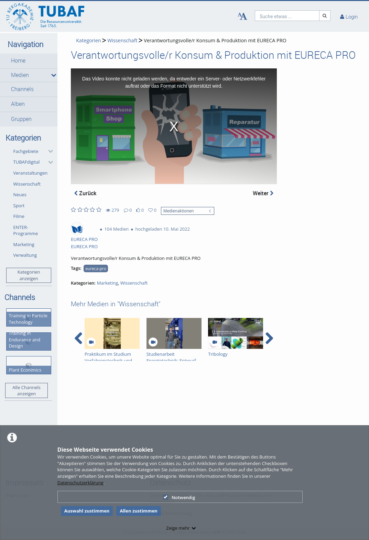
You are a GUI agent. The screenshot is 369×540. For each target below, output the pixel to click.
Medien (20, 75)
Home (18, 60)
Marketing (23, 244)
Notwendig (179, 497)
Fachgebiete (26, 151)
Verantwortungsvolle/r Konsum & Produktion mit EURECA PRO (215, 40)
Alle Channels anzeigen (26, 390)
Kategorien (88, 40)
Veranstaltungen (30, 173)
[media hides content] (51, 75)
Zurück (85, 193)
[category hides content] (48, 151)
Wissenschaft (27, 184)
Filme (19, 216)
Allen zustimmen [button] (138, 511)
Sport (19, 205)
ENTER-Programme (25, 230)
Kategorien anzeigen (29, 275)
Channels (22, 89)
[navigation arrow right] (269, 338)
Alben (18, 104)
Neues (20, 194)
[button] (28, 61)
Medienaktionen (178, 210)
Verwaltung (25, 255)
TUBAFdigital (26, 162)
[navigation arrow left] (78, 338)
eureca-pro (96, 268)
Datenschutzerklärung (80, 483)
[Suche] (325, 15)
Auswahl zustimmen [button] (87, 511)
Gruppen (21, 119)
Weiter (263, 193)
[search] (287, 15)
